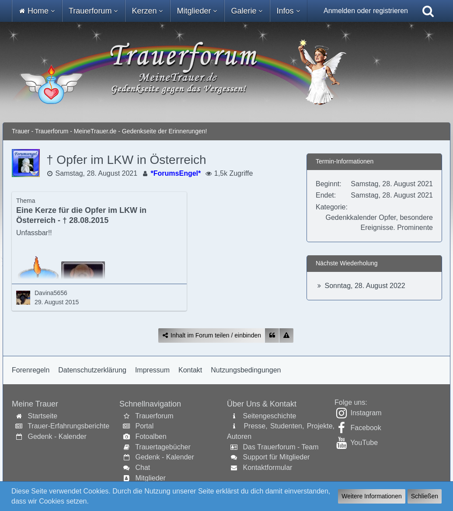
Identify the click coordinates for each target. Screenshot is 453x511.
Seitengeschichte (269, 416)
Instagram (365, 413)
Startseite (42, 416)
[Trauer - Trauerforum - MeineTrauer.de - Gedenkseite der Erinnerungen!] (226, 72)
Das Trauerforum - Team (280, 447)
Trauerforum (154, 416)
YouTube (364, 442)
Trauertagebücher (163, 447)
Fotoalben (150, 436)
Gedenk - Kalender (57, 436)
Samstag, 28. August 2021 (96, 173)
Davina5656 (51, 292)
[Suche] (428, 11)
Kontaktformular (267, 467)
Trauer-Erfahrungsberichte (68, 426)
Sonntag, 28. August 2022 (364, 285)
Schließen (424, 496)
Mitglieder (150, 478)
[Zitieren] (272, 335)
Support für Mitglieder (276, 457)
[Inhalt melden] (286, 335)
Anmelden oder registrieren (366, 10)
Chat (142, 467)
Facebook (365, 427)
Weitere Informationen (371, 496)
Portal (144, 426)
